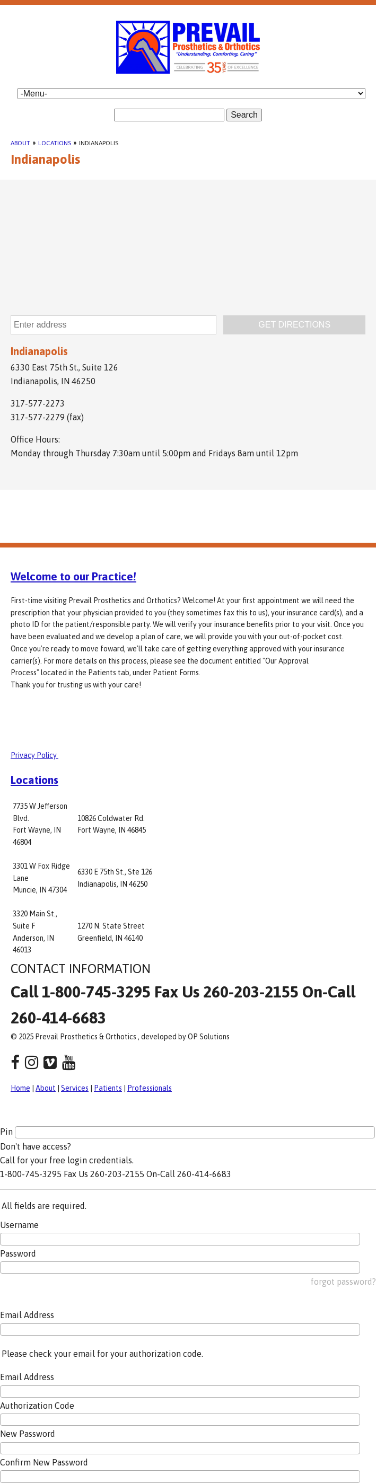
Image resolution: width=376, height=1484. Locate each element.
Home (20, 1088)
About (20, 143)
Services (75, 1088)
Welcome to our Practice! (73, 576)
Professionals (149, 1088)
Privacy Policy (34, 755)
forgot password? (343, 1281)
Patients (108, 1088)
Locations (54, 143)
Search (244, 114)
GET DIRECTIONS (294, 324)
